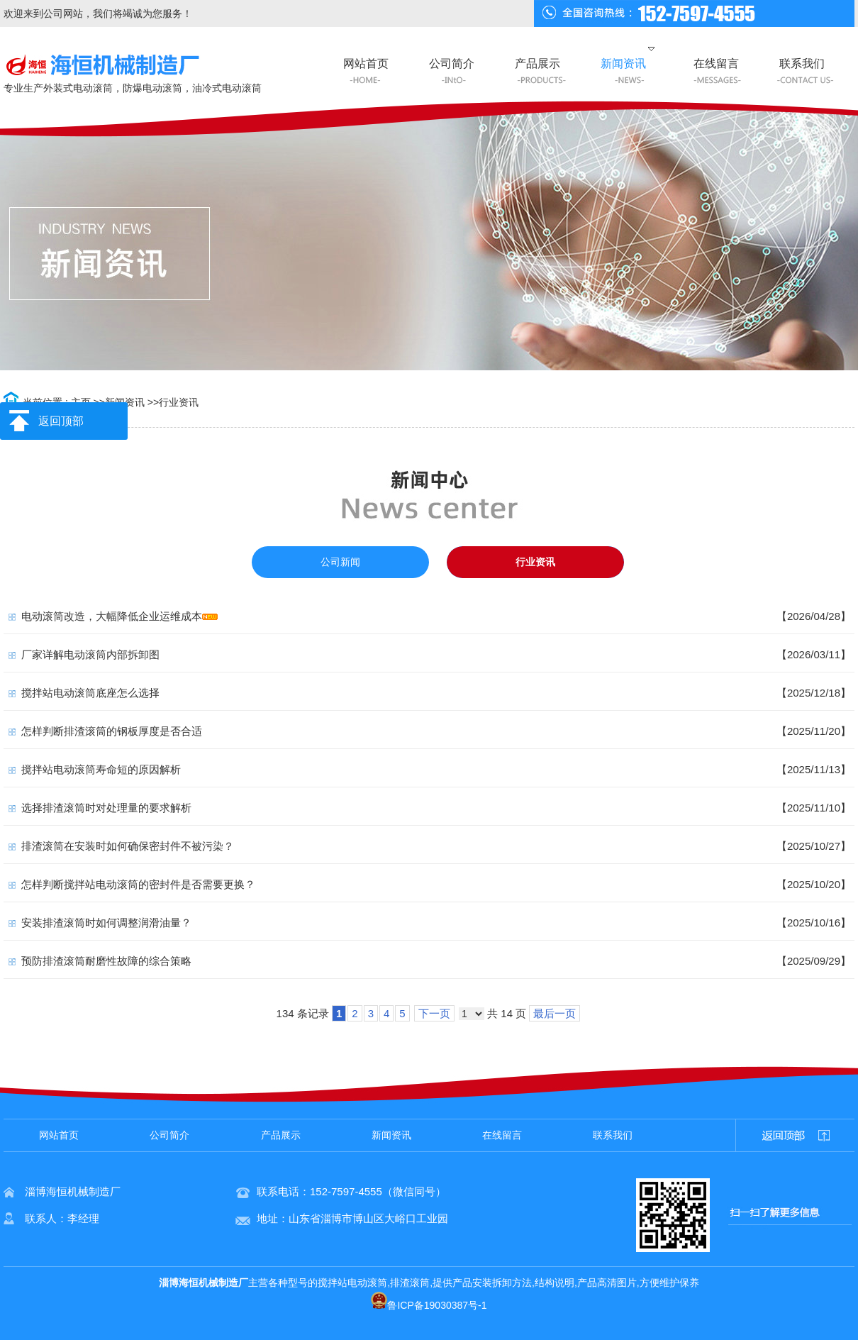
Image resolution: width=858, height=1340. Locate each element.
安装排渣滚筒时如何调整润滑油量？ (106, 923)
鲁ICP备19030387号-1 (428, 1305)
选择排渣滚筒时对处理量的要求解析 (106, 808)
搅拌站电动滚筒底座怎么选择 (90, 693)
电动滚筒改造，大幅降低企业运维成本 (111, 616)
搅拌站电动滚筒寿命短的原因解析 (101, 769)
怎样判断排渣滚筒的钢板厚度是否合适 (111, 731)
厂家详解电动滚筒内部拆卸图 (90, 654)
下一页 (434, 1013)
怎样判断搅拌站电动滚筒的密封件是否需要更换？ (138, 884)
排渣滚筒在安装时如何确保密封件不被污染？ (127, 846)
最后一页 (554, 1013)
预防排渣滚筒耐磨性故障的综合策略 (106, 961)
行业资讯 (179, 402)
